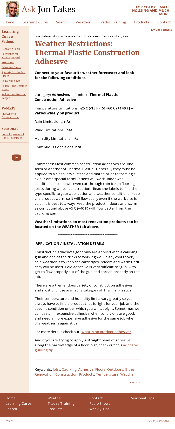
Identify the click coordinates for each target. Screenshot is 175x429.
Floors (100, 369)
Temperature (107, 374)
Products (141, 22)
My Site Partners (161, 29)
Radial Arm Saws (11, 80)
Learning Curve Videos (10, 36)
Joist (56, 369)
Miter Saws (8, 62)
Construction (66, 374)
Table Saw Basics (11, 67)
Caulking (69, 369)
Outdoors (115, 369)
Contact (164, 22)
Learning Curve (35, 22)
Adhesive (85, 369)
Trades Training (112, 22)
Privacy (9, 420)
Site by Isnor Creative (159, 420)
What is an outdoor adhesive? (106, 331)
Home (9, 22)
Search (62, 22)
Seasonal (10, 128)
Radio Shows (99, 403)
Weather (83, 22)
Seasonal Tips (142, 398)
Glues (129, 369)
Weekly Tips (99, 408)
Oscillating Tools (11, 48)
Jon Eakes (48, 9)
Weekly (8, 108)
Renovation (44, 374)
